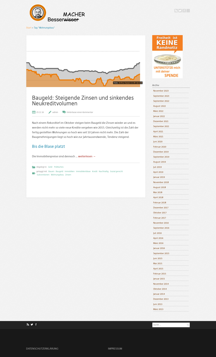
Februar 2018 (159, 202)
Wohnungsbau (57, 174)
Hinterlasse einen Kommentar (80, 112)
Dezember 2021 (160, 121)
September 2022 (161, 101)
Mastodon (188, 10)
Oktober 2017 (160, 212)
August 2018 (159, 187)
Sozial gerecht (116, 171)
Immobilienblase (83, 171)
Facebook (184, 10)
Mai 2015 (157, 263)
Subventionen (43, 174)
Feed (176, 10)
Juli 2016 (157, 233)
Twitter (180, 10)
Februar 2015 (159, 273)
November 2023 (161, 90)
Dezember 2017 (160, 207)
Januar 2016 (159, 248)
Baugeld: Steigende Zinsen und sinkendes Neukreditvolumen (83, 100)
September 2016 (161, 227)
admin (55, 112)
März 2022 (158, 111)
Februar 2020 (159, 146)
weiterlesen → (87, 156)
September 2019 (161, 156)
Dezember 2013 (160, 299)
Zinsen (68, 174)
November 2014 (161, 283)
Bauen (51, 171)
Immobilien (70, 171)
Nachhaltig (104, 171)
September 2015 (161, 253)
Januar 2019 (159, 177)
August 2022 (159, 106)
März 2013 (158, 309)
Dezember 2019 (161, 151)
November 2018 (161, 182)
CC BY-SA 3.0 (136, 83)
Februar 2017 (159, 217)
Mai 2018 (157, 192)
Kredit (94, 171)
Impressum (115, 348)
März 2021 (158, 136)
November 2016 (161, 222)
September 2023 (161, 96)
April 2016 (158, 238)
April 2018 (158, 197)
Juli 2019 (157, 167)
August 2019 (159, 161)
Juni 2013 (157, 304)
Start (28, 27)
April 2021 (158, 131)
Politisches (58, 167)
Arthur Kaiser (124, 83)
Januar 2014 (159, 294)
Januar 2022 (159, 116)
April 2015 (158, 268)
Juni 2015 (157, 258)
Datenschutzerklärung (42, 348)
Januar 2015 (159, 278)
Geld (50, 167)
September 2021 (161, 126)
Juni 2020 (157, 141)
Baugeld (59, 171)
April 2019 (158, 172)
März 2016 (158, 243)
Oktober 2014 (160, 288)
